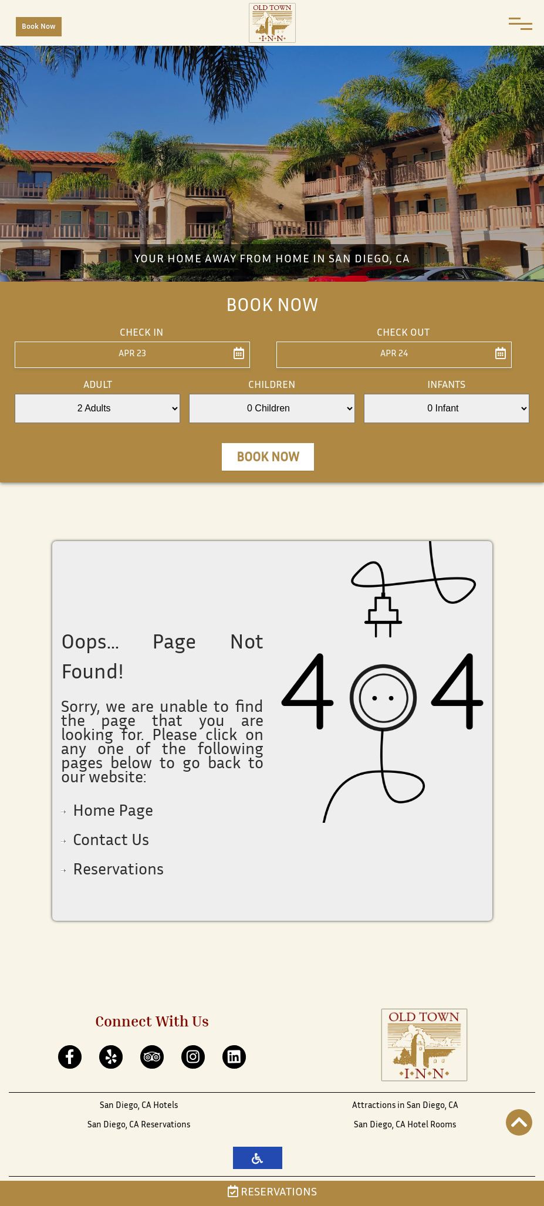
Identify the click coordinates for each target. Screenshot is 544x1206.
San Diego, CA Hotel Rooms (405, 1125)
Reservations (272, 1193)
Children (271, 385)
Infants (446, 385)
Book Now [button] (267, 458)
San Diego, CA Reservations (138, 1125)
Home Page (113, 812)
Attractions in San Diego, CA (405, 1106)
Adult (97, 385)
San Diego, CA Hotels (139, 1106)
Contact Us (111, 842)
